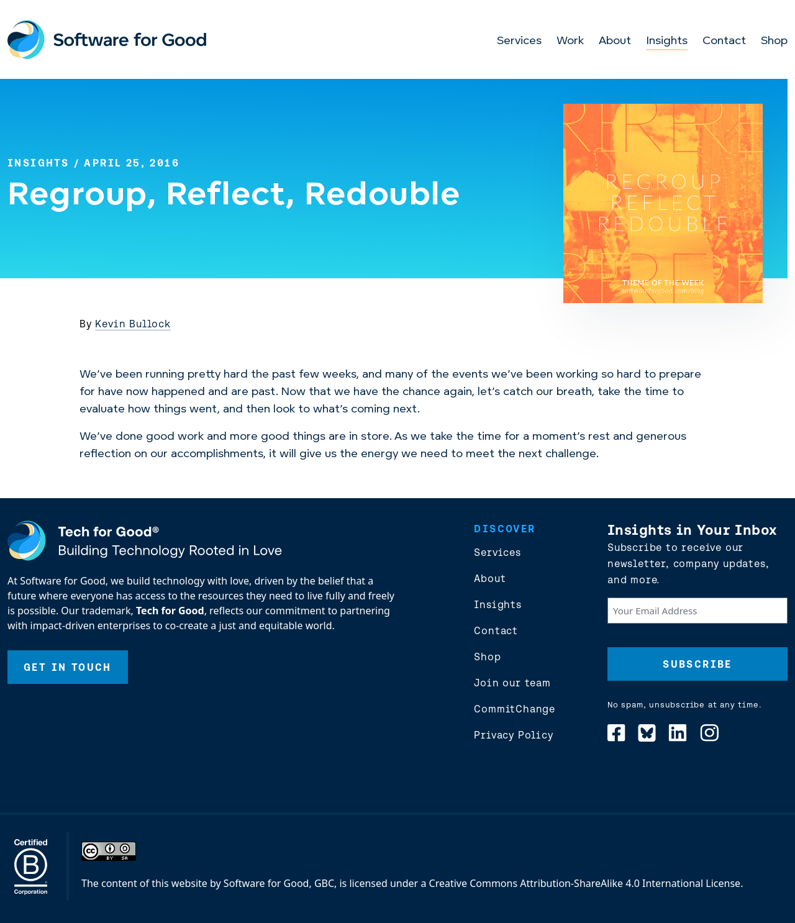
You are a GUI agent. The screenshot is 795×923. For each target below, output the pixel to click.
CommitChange (514, 708)
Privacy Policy (513, 734)
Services (519, 41)
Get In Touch (68, 667)
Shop (774, 41)
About (615, 41)
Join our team (512, 682)
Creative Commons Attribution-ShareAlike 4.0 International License (585, 883)
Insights (667, 41)
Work (570, 41)
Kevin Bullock (132, 323)
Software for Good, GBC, (280, 883)
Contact (724, 41)
